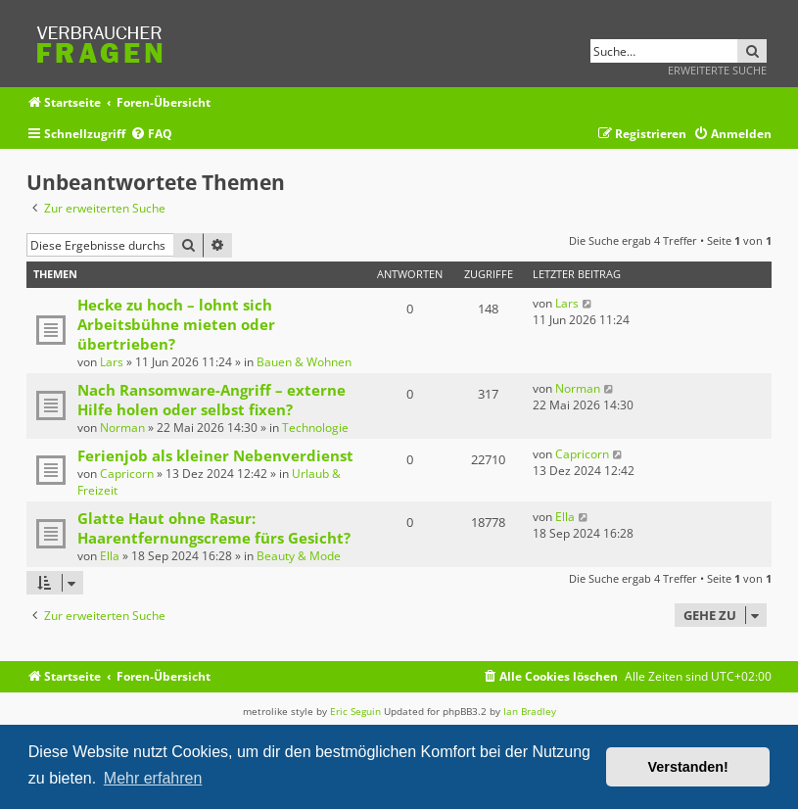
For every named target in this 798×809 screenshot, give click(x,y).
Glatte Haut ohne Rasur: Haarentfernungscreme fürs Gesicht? (214, 527)
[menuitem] (151, 134)
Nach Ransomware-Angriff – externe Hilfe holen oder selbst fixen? (211, 399)
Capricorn (127, 473)
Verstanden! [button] (688, 767)
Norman (122, 427)
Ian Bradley (529, 711)
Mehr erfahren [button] (153, 778)
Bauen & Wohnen (304, 362)
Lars (111, 362)
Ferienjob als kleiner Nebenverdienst (215, 455)
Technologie (315, 427)
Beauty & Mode (299, 555)
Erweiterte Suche (717, 70)
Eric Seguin (355, 711)
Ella (109, 555)
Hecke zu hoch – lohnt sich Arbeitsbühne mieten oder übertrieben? (176, 324)
